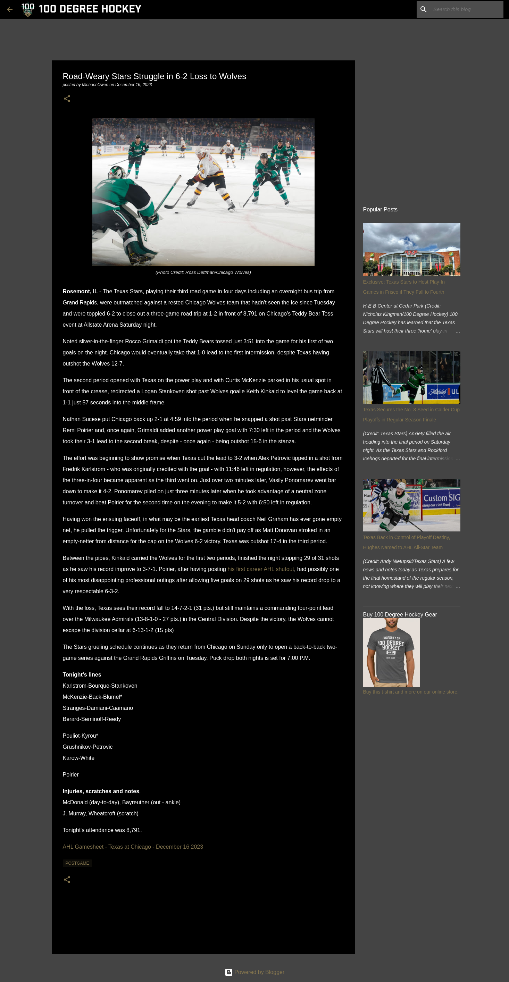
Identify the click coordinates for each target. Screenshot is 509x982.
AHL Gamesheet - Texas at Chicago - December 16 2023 (133, 847)
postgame (77, 863)
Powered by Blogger (255, 972)
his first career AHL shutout (260, 569)
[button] (67, 99)
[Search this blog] (467, 9)
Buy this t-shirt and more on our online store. (411, 692)
